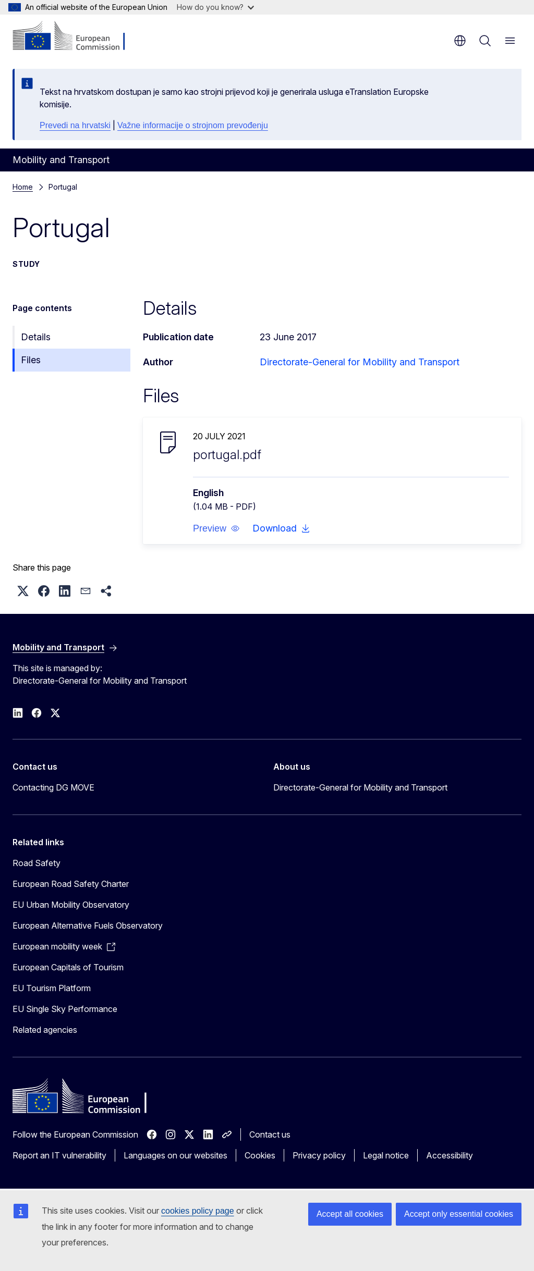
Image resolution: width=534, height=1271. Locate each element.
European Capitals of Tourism (68, 967)
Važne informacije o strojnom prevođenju (192, 125)
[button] (216, 528)
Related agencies (45, 1030)
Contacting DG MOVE (53, 787)
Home (23, 186)
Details (36, 336)
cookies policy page (197, 1210)
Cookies (260, 1155)
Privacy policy (319, 1155)
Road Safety (36, 863)
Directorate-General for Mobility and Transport (359, 361)
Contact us (269, 1134)
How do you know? (215, 7)
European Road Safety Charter (71, 884)
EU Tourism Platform (52, 988)
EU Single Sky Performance (65, 1009)
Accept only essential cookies (458, 1214)
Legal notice (386, 1155)
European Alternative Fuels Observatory (88, 925)
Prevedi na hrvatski (75, 125)
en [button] (460, 40)
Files (31, 359)
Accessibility (449, 1155)
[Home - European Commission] (76, 36)
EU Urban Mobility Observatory (71, 904)
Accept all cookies (350, 1214)
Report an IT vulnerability (59, 1155)
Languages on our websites (175, 1155)
